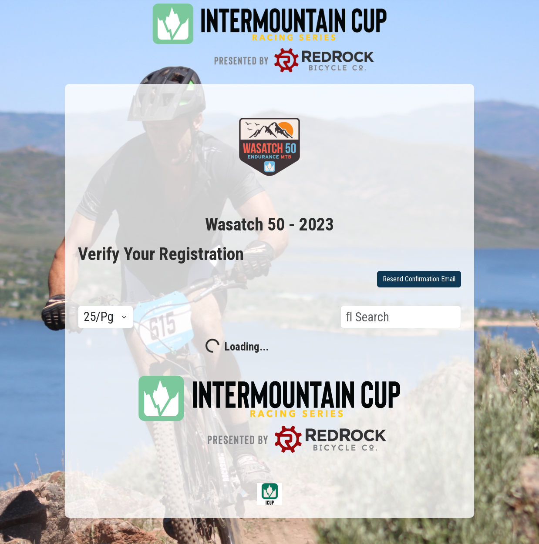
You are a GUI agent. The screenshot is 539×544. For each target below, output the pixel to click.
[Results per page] (105, 317)
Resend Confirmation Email (419, 279)
